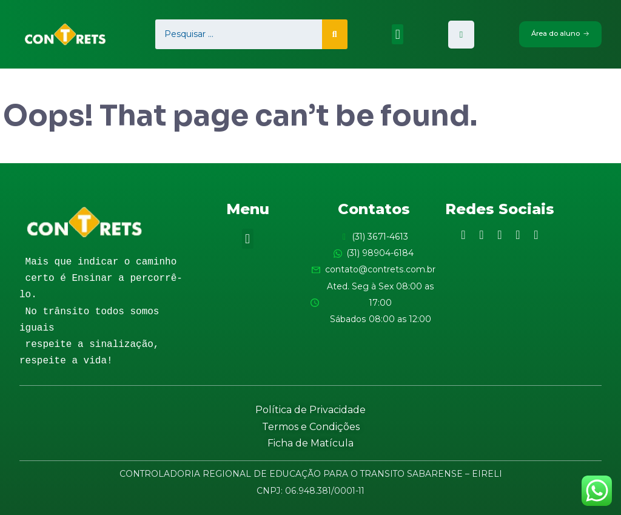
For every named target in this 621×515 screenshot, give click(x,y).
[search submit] (334, 34)
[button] (397, 34)
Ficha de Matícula (310, 443)
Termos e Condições (311, 427)
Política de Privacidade (310, 410)
